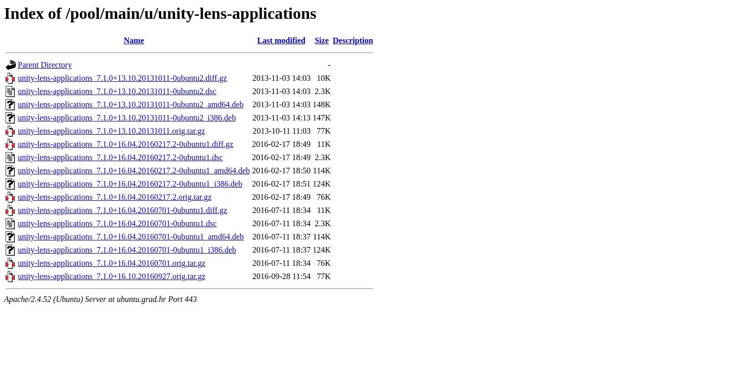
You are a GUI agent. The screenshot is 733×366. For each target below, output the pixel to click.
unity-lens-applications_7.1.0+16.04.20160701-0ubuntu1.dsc (117, 223)
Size (322, 40)
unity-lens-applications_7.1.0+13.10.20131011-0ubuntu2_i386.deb (127, 117)
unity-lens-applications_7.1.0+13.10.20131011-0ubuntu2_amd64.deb (130, 104)
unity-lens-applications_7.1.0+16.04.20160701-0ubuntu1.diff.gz (122, 210)
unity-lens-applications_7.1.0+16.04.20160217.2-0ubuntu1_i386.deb (130, 183)
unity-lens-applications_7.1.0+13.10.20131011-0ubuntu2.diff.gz (122, 78)
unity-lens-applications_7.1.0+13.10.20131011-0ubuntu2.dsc (117, 91)
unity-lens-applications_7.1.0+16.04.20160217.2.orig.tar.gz (115, 197)
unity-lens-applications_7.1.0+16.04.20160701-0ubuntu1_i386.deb (127, 250)
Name (134, 40)
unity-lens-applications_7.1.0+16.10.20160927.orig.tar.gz (112, 276)
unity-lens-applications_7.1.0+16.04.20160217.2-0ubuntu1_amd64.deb (134, 170)
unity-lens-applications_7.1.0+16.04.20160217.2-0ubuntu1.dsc (120, 157)
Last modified (281, 40)
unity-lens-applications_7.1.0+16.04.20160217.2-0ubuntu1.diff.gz (125, 144)
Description (353, 40)
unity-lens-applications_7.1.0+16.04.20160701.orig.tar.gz (112, 263)
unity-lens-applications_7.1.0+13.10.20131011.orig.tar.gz (111, 131)
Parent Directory (45, 64)
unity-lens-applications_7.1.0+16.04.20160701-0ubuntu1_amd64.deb (131, 236)
